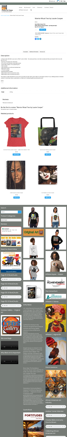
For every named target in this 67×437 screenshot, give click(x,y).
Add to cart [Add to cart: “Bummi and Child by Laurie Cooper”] (25, 138)
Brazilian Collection (50, 431)
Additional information (33, 51)
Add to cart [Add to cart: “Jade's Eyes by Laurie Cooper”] (42, 137)
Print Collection (33, 431)
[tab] (26, 52)
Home (20, 7)
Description (25, 51)
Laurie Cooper (6, 15)
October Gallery (27, 431)
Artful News (27, 246)
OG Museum (43, 431)
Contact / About (49, 7)
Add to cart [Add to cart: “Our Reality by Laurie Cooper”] (58, 137)
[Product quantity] (36, 30)
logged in (8, 109)
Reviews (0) (42, 51)
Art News (38, 431)
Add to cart (42, 29)
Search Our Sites (20, 431)
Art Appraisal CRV (58, 431)
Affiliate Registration (37, 433)
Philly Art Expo (7, 10)
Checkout (39, 7)
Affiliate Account (24, 10)
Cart (34, 7)
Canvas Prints (52, 33)
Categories (14, 431)
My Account (53, 1)
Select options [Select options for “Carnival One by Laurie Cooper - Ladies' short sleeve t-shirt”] (8, 138)
